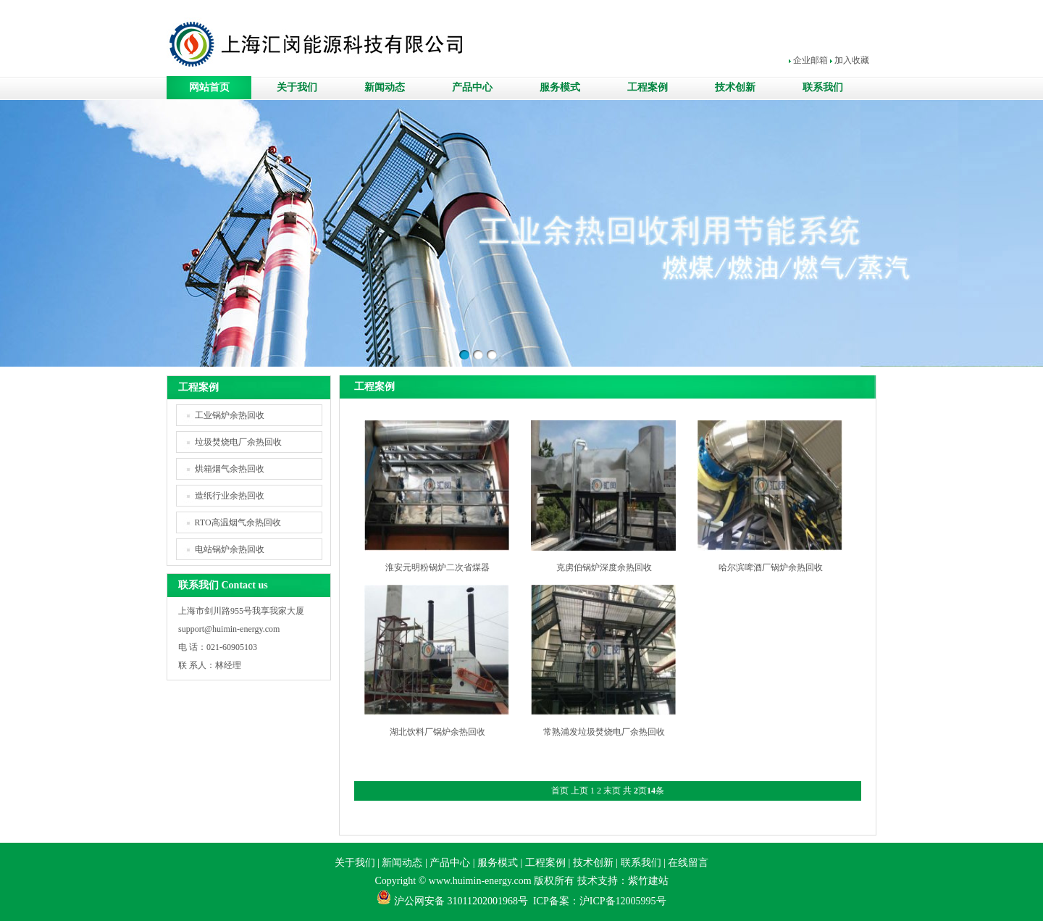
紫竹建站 (648, 880)
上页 (579, 790)
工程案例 (647, 87)
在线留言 (688, 862)
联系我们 (823, 87)
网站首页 (209, 87)
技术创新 (735, 87)
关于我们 (297, 87)
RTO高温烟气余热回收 (238, 522)
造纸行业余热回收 (229, 496)
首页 (560, 790)
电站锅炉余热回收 (229, 549)
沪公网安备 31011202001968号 (461, 901)
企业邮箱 (810, 60)
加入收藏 (851, 60)
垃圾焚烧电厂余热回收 (238, 442)
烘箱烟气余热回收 (229, 469)
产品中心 (472, 87)
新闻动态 (384, 87)
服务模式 (560, 87)
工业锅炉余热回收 (229, 415)
